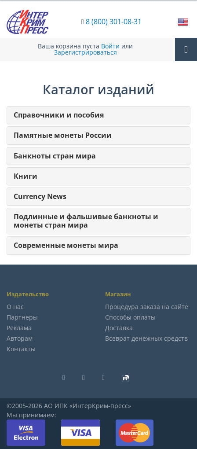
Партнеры (22, 317)
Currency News (40, 196)
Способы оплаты (130, 317)
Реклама (19, 328)
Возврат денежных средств (146, 338)
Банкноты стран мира (55, 156)
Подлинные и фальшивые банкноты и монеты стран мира (86, 221)
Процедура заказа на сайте (146, 306)
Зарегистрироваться (85, 52)
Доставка (119, 328)
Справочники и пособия (59, 115)
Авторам (20, 338)
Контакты (21, 349)
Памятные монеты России (63, 135)
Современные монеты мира (66, 245)
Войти (110, 46)
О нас (15, 306)
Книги (25, 176)
